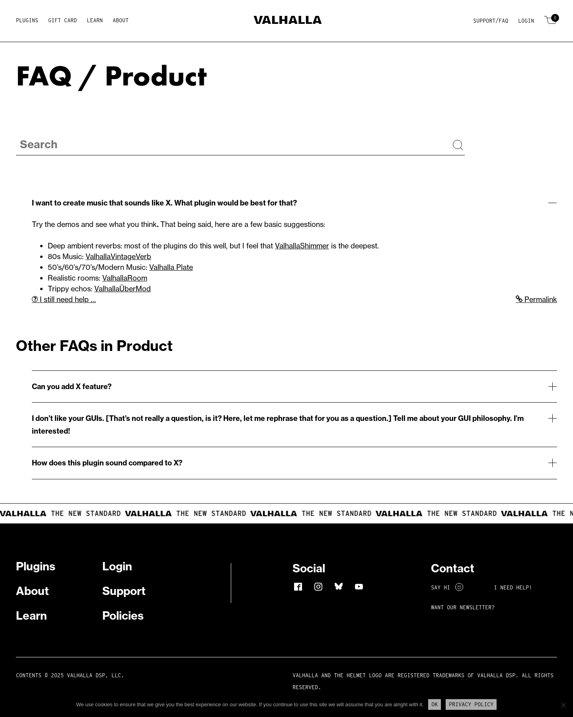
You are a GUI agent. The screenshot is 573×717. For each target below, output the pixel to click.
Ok (434, 704)
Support (124, 591)
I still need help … (64, 299)
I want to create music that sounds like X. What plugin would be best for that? (164, 202)
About (121, 20)
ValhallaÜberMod (122, 288)
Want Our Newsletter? (463, 607)
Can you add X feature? (71, 386)
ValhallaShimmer (302, 245)
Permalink (536, 299)
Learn (95, 20)
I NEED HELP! (513, 587)
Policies (123, 615)
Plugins (27, 20)
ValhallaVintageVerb (118, 256)
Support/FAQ (490, 20)
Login (526, 20)
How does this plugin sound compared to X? (107, 462)
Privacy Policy (471, 704)
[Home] (286, 21)
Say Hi (447, 587)
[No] (563, 705)
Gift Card (62, 20)
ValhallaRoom (124, 278)
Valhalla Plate (171, 267)
